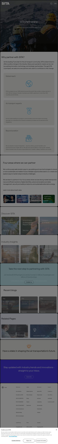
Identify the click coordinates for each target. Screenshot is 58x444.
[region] (29, 436)
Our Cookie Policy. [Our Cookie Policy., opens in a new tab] (13, 436)
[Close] (56, 429)
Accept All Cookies (41, 440)
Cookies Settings (16, 440)
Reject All (28, 440)
